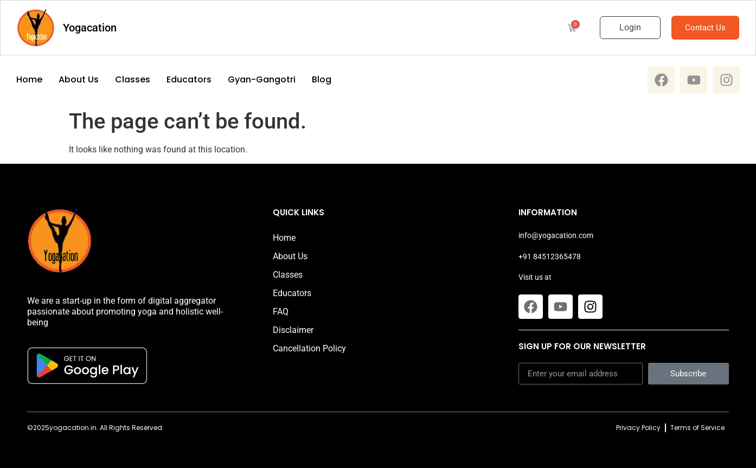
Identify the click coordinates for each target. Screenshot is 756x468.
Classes (132, 79)
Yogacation (90, 27)
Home (29, 79)
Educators (189, 79)
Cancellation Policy (309, 348)
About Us (79, 79)
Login (630, 27)
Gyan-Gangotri (262, 79)
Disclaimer (293, 330)
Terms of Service (697, 427)
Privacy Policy (638, 427)
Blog (321, 79)
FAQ (281, 311)
